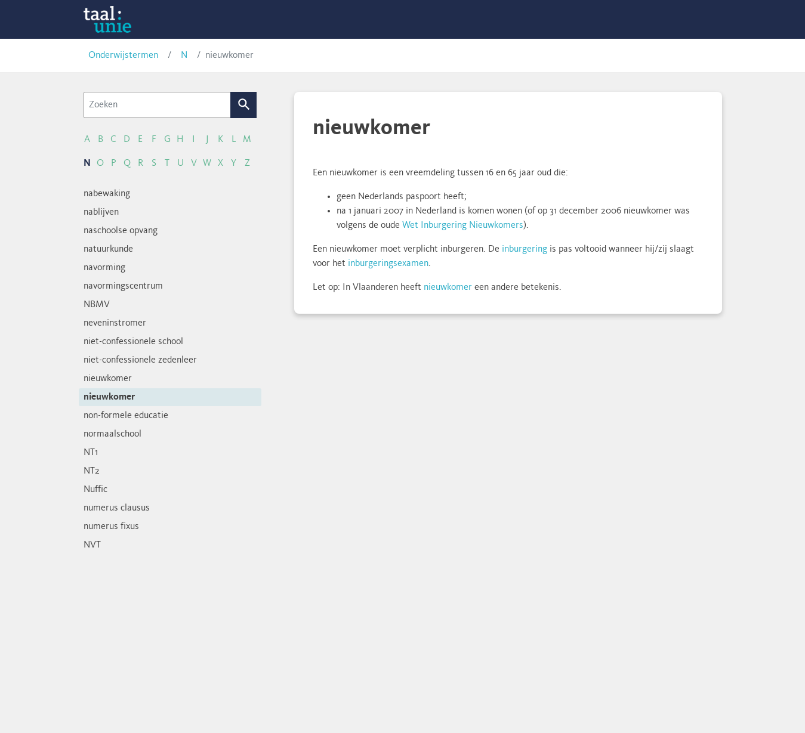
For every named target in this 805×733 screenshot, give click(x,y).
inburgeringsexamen (388, 263)
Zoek (243, 105)
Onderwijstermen (123, 55)
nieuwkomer (448, 287)
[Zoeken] (157, 105)
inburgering (524, 249)
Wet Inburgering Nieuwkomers (462, 225)
